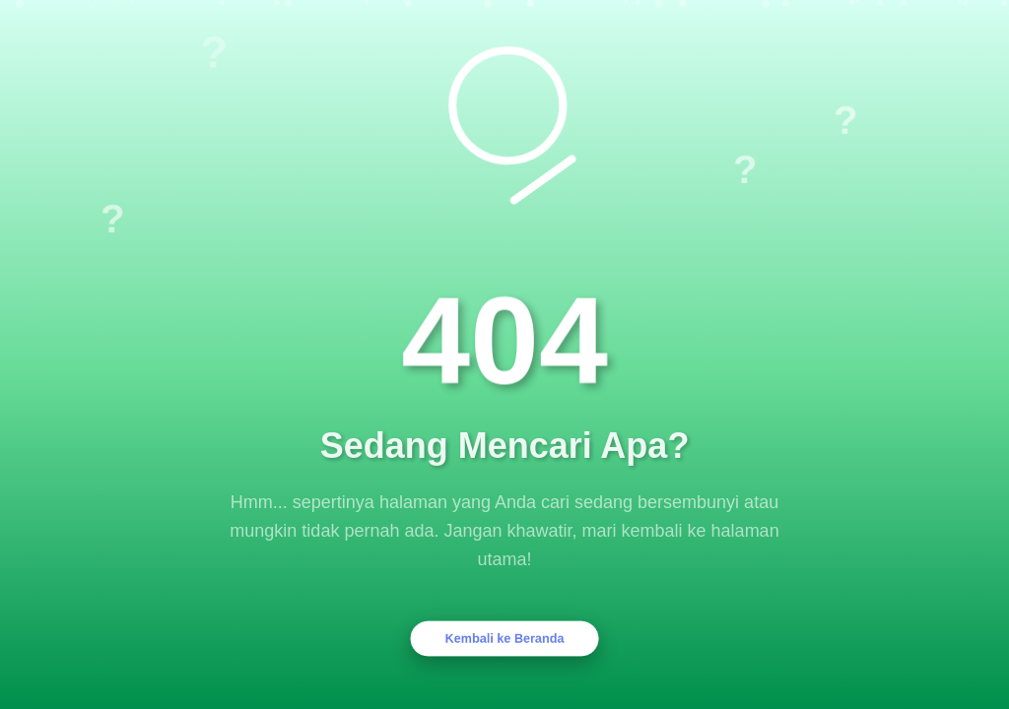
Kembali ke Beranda (505, 638)
